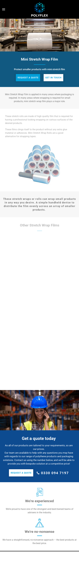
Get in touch (53, 77)
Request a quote (28, 77)
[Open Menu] (3, 9)
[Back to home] (39, 9)
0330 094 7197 (55, 473)
